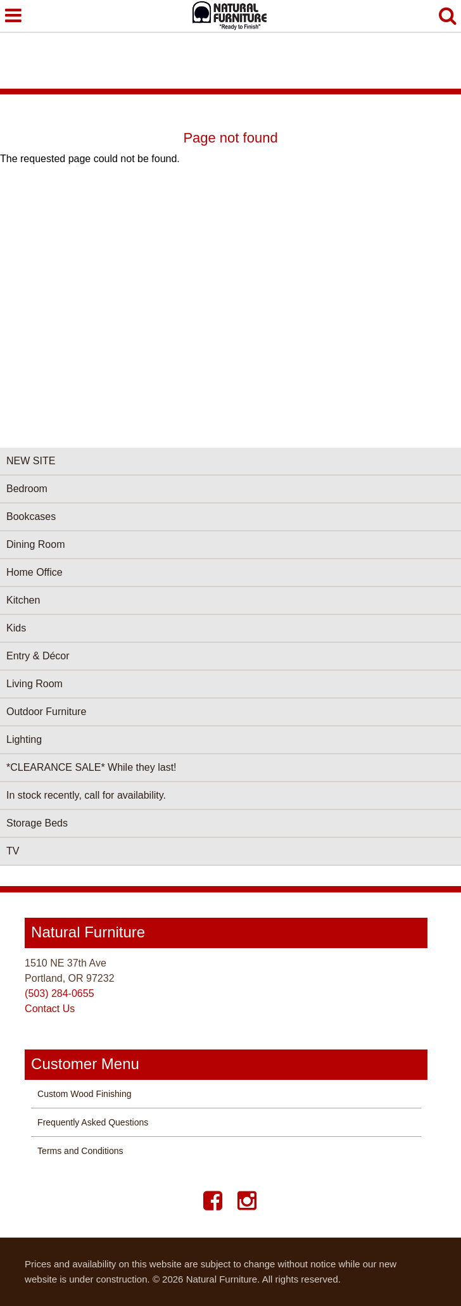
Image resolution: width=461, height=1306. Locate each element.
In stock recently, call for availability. (86, 795)
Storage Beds (37, 823)
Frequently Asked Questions (92, 1122)
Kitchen (23, 600)
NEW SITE (30, 460)
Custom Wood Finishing (84, 1094)
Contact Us (50, 1008)
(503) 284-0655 (59, 993)
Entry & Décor (38, 655)
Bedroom (26, 488)
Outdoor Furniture (46, 711)
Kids (16, 628)
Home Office (34, 572)
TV (12, 851)
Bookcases (31, 516)
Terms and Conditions (80, 1151)
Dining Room (35, 544)
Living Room (34, 683)
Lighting (24, 739)
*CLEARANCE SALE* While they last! (91, 767)
